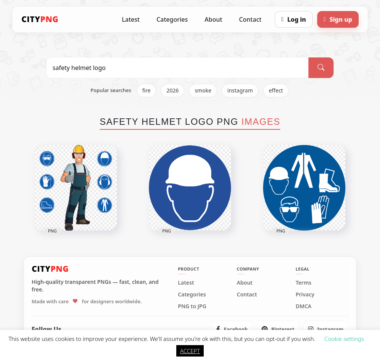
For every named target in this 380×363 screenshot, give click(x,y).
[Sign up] (338, 19)
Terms (303, 282)
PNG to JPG (192, 306)
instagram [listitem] (240, 90)
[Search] (321, 67)
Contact (250, 19)
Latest (131, 19)
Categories (172, 19)
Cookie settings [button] (344, 338)
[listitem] (232, 329)
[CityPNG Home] (40, 19)
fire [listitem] (146, 90)
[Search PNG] (177, 67)
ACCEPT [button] (190, 351)
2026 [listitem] (172, 90)
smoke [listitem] (203, 90)
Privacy (304, 294)
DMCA (303, 306)
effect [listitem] (276, 90)
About (213, 19)
